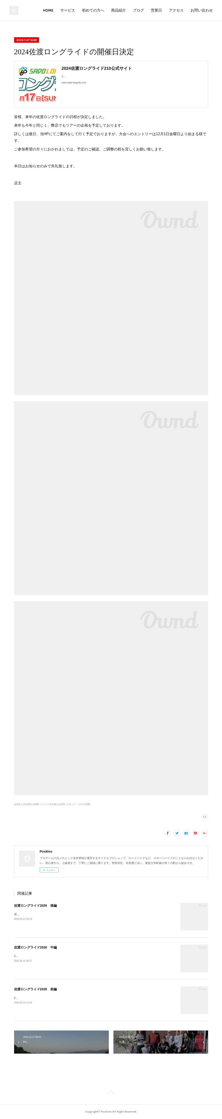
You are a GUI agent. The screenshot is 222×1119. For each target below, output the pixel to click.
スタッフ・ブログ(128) (78, 804)
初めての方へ (93, 10)
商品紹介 (118, 10)
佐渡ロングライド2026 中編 (35, 947)
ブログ (138, 10)
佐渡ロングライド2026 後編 (35, 905)
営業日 (156, 10)
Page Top (111, 1093)
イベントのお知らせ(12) (52, 804)
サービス (67, 10)
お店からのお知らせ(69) (26, 804)
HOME (48, 10)
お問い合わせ (202, 10)
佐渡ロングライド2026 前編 (35, 989)
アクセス (176, 10)
